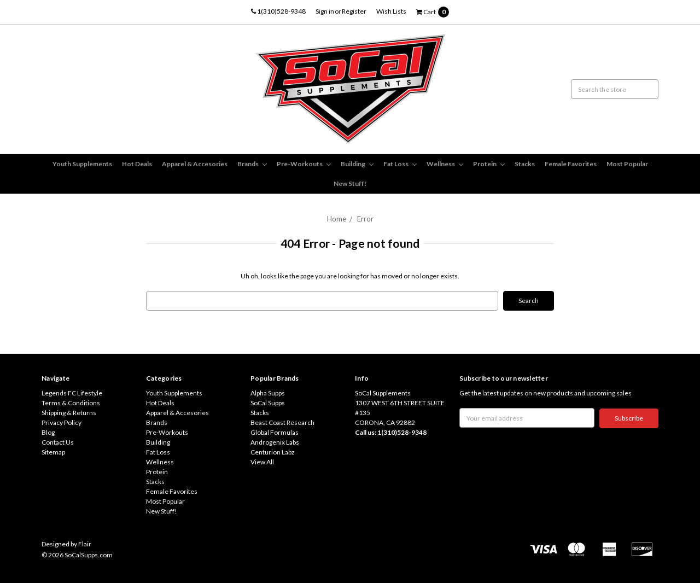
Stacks (525, 164)
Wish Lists (391, 11)
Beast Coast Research (282, 422)
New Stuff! (350, 183)
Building (357, 164)
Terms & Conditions (71, 403)
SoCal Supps (267, 403)
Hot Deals (137, 164)
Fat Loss (400, 164)
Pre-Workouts (304, 164)
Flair (84, 544)
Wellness (445, 164)
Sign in (325, 11)
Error (365, 218)
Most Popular (627, 164)
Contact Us (58, 442)
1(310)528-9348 (278, 11)
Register (354, 11)
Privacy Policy (61, 422)
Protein (489, 164)
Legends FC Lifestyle (72, 393)
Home (336, 218)
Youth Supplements (82, 164)
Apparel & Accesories (195, 164)
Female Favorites (571, 164)
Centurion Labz (272, 452)
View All (262, 462)
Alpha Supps (267, 393)
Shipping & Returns (69, 413)
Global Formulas (274, 432)
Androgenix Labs (274, 442)
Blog (48, 432)
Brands (252, 164)
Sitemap (53, 452)
